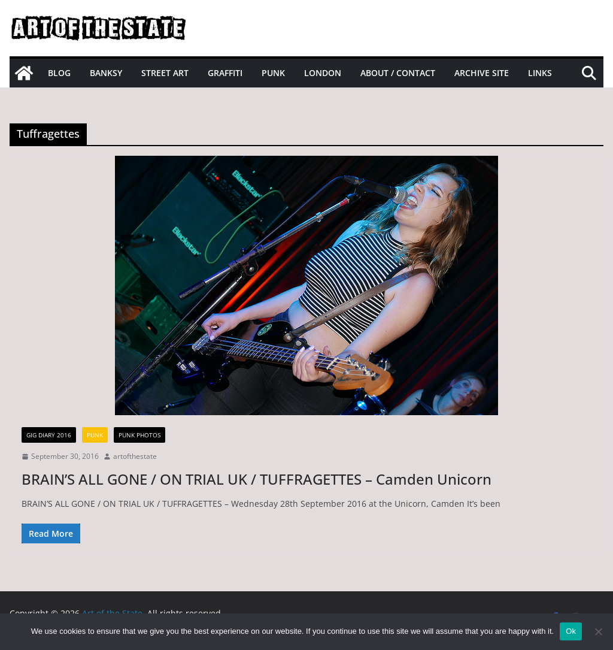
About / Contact (397, 72)
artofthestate (135, 456)
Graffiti (225, 72)
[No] (598, 631)
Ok (571, 631)
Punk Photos (139, 435)
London (322, 72)
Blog (59, 72)
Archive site (481, 72)
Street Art (165, 72)
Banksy (106, 72)
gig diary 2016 (48, 435)
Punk (273, 72)
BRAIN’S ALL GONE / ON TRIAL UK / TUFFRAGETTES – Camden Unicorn (256, 479)
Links (540, 72)
